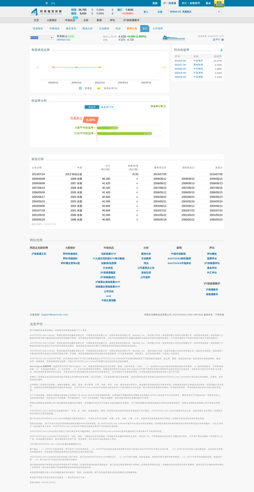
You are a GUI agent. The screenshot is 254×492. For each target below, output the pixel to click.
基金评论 (212, 267)
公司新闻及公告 (146, 267)
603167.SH (180, 64)
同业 (146, 263)
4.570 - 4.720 (126, 39)
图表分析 (146, 253)
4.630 (122, 36)
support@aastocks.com (54, 314)
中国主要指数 (108, 300)
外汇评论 (212, 272)
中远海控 (198, 60)
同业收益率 (181, 49)
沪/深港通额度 (108, 272)
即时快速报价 (70, 253)
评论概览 (212, 253)
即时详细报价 (70, 258)
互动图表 (146, 258)
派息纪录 (146, 272)
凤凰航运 (62, 36)
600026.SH (180, 77)
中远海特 (198, 72)
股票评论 (212, 258)
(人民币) (112, 36)
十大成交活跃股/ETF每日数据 (109, 258)
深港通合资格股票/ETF (108, 286)
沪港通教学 (212, 289)
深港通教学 (212, 294)
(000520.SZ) (63, 39)
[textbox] (195, 11)
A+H (108, 296)
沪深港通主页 (39, 253)
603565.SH (180, 69)
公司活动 (109, 291)
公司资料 (146, 277)
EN (53, 3)
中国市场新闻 (179, 253)
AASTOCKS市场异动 (179, 263)
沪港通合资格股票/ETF (108, 282)
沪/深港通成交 (108, 277)
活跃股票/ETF (108, 253)
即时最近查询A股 (70, 263)
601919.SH (180, 60)
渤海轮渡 (198, 64)
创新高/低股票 (108, 263)
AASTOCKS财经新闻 (179, 258)
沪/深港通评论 (211, 263)
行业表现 (108, 267)
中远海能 (198, 76)
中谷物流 (198, 68)
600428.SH (180, 73)
